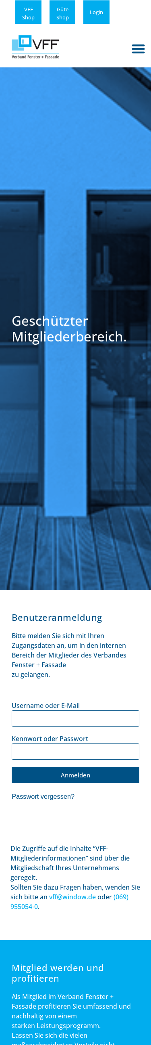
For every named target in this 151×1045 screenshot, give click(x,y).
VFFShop (28, 13)
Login (96, 12)
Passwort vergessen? (43, 796)
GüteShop (62, 13)
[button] (138, 48)
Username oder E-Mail (46, 705)
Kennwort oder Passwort (50, 738)
